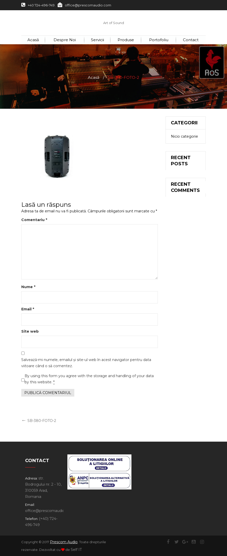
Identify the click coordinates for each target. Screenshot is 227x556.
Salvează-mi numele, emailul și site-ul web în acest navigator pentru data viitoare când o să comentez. (86, 362)
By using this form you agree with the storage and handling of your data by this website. (89, 379)
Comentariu (34, 219)
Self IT (76, 549)
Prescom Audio (64, 542)
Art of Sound (113, 23)
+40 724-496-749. (38, 5)
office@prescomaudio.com (84, 5)
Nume (28, 287)
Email (27, 309)
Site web (30, 331)
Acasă (93, 77)
